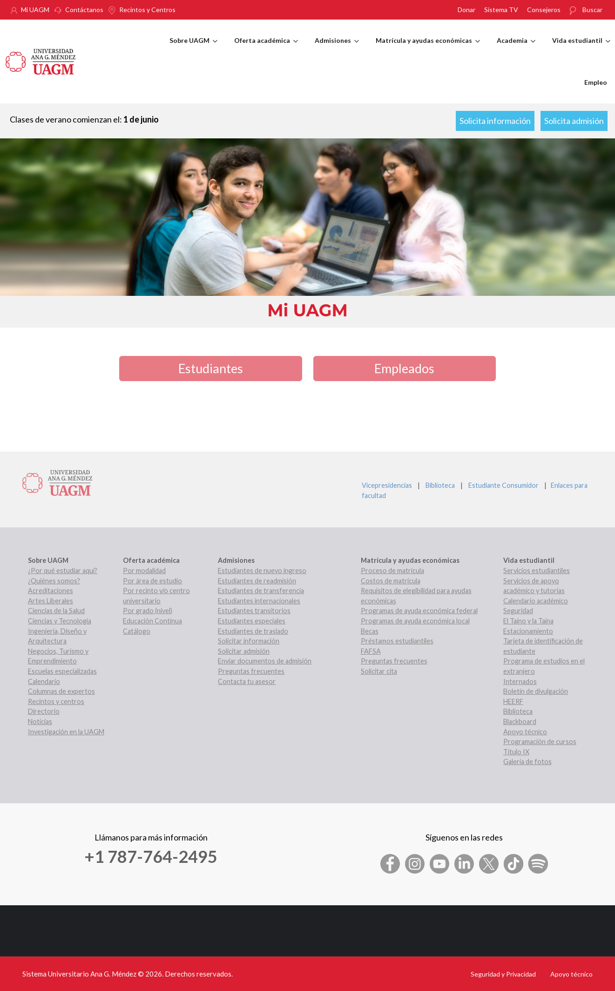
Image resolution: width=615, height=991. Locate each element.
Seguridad (518, 611)
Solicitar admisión (244, 651)
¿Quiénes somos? (54, 581)
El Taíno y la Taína (528, 621)
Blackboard (519, 721)
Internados (520, 681)
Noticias (40, 721)
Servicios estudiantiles (536, 570)
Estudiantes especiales (251, 621)
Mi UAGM (35, 10)
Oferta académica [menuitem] (266, 49)
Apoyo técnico (525, 732)
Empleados (404, 368)
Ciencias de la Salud (56, 611)
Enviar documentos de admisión (264, 661)
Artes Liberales (50, 601)
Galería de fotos (527, 761)
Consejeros (544, 10)
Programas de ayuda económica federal (419, 611)
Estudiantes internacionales (259, 601)
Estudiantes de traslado (253, 631)
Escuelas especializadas (62, 671)
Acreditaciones (50, 591)
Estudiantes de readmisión (257, 581)
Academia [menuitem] (516, 49)
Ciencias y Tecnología (59, 621)
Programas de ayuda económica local (415, 621)
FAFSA (371, 651)
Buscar (592, 10)
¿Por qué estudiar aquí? (62, 570)
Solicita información (495, 121)
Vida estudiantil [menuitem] (581, 49)
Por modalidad (144, 570)
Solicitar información (248, 641)
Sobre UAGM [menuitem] (193, 49)
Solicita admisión (574, 121)
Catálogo (136, 631)
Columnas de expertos (61, 691)
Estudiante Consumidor (503, 485)
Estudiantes (210, 368)
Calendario (44, 681)
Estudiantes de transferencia (261, 591)
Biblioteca (440, 485)
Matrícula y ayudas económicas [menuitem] (428, 49)
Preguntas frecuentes (251, 671)
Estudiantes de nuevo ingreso (262, 570)
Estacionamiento (528, 631)
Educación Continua (152, 621)
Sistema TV (501, 10)
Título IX (516, 752)
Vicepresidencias (387, 485)
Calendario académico (535, 601)
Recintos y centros (56, 701)
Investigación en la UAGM (66, 732)
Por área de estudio (152, 581)
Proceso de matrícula (392, 570)
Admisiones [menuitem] (337, 49)
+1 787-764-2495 (150, 856)
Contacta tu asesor (247, 681)
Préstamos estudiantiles (397, 641)
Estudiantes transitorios (254, 611)
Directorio (44, 711)
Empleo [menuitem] (595, 82)
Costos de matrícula (390, 581)
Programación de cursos (539, 741)
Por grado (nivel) (147, 611)
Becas (369, 631)
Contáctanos (84, 10)
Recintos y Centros (147, 10)
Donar (466, 10)
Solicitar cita (379, 671)
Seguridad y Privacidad (503, 974)
